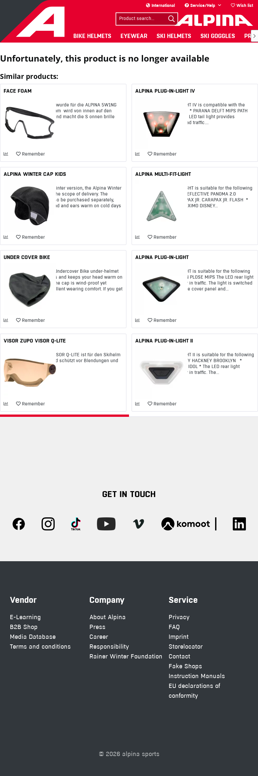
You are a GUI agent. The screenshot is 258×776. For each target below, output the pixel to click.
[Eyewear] (134, 35)
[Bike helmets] (92, 35)
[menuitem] (242, 5)
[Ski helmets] (174, 35)
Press (97, 627)
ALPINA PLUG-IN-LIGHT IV (165, 90)
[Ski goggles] (218, 35)
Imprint (179, 636)
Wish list (242, 5)
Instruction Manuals (197, 676)
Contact (179, 656)
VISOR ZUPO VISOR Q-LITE (35, 340)
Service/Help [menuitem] (200, 5)
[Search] (171, 19)
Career (98, 636)
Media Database (33, 636)
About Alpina (107, 617)
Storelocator (186, 646)
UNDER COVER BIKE (27, 257)
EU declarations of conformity (194, 690)
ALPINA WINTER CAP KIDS (35, 174)
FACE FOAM (17, 90)
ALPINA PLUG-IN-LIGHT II (164, 340)
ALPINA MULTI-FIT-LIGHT (163, 174)
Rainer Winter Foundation (125, 656)
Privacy (179, 617)
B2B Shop (24, 627)
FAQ (174, 627)
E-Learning (25, 617)
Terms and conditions (40, 646)
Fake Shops (185, 666)
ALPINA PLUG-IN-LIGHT (162, 257)
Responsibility (109, 646)
